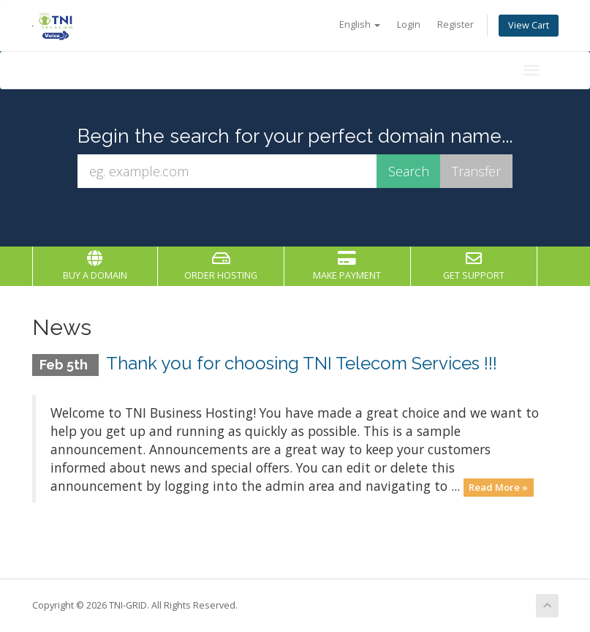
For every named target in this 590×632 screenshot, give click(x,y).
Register (455, 24)
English (359, 24)
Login (408, 24)
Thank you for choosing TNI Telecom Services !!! (301, 363)
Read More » (498, 487)
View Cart (528, 25)
